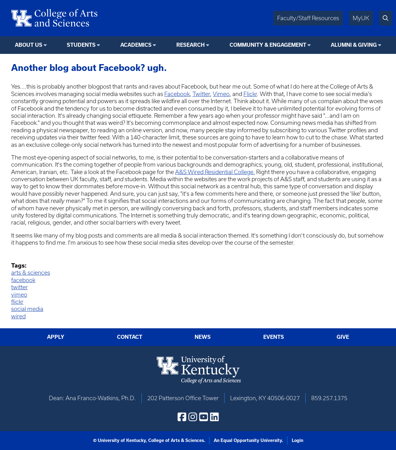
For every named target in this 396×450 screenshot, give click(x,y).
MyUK (361, 18)
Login (297, 440)
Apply (55, 337)
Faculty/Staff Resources (308, 18)
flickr (17, 302)
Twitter (201, 94)
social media (27, 309)
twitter (19, 287)
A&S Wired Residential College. (215, 172)
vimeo (19, 294)
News (203, 337)
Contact (129, 337)
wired (18, 316)
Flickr (250, 94)
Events (273, 337)
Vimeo (221, 94)
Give (343, 337)
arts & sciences (30, 272)
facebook (23, 280)
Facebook (177, 94)
